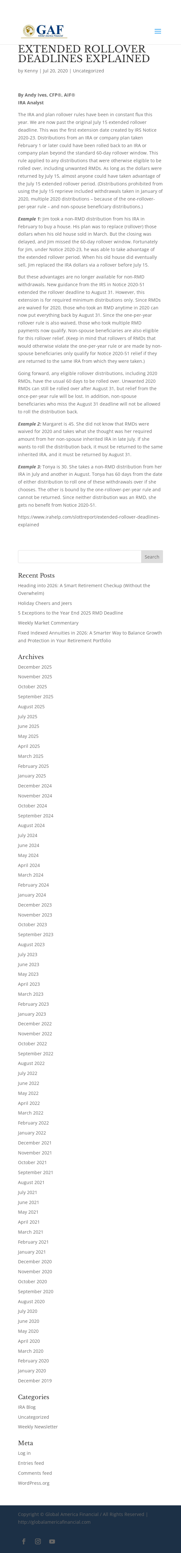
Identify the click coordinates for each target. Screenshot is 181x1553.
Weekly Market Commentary (48, 623)
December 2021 (35, 1143)
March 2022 (30, 1113)
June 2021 (28, 1202)
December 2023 (35, 905)
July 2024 (27, 835)
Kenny (31, 71)
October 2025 (32, 686)
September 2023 (35, 934)
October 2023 (32, 924)
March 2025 (30, 756)
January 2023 (32, 1014)
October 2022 (32, 1043)
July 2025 (27, 716)
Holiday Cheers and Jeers (45, 603)
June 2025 (28, 726)
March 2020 (30, 1351)
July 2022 (27, 1073)
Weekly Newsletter (38, 1427)
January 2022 (32, 1133)
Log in (24, 1453)
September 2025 (35, 696)
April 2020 (29, 1341)
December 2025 (35, 667)
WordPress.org (34, 1483)
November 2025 (35, 676)
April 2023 (29, 984)
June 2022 (28, 1083)
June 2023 (28, 964)
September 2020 (35, 1291)
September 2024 (35, 816)
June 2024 (28, 845)
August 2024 (31, 825)
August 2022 (31, 1063)
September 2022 (35, 1053)
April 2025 (29, 746)
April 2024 (29, 865)
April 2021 (29, 1222)
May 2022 (28, 1093)
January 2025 (32, 776)
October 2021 (32, 1162)
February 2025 (33, 766)
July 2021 (27, 1192)
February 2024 (33, 885)
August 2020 (31, 1301)
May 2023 (28, 974)
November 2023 (35, 915)
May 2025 (28, 736)
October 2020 (32, 1281)
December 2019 (35, 1381)
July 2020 (27, 1311)
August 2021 (31, 1182)
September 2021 (35, 1172)
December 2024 (35, 786)
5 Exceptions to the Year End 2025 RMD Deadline (70, 613)
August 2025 (31, 706)
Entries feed (31, 1463)
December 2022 (35, 1024)
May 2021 (28, 1212)
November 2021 (35, 1153)
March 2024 (30, 875)
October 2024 (32, 806)
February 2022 (33, 1123)
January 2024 (32, 895)
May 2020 (28, 1331)
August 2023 (31, 944)
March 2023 (30, 994)
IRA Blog (27, 1407)
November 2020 (35, 1271)
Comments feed (35, 1473)
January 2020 (32, 1371)
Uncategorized (88, 71)
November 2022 (35, 1034)
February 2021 (33, 1242)
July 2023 (27, 954)
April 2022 (29, 1103)
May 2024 (28, 855)
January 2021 (32, 1252)
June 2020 (28, 1321)
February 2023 (33, 1004)
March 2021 (30, 1232)
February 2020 (33, 1361)
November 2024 (35, 796)
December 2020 (35, 1261)
